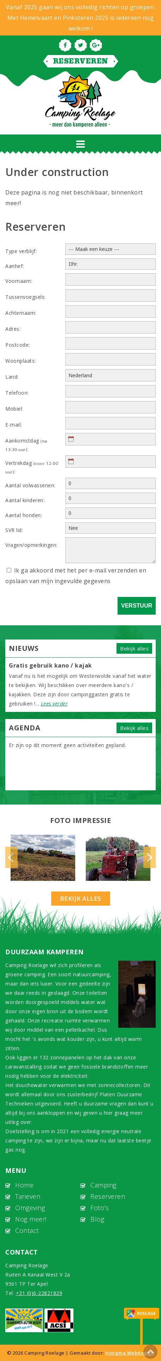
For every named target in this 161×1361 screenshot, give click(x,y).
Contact (27, 1230)
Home (24, 1185)
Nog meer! (31, 1219)
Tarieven (27, 1196)
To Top (150, 1352)
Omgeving (30, 1207)
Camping (103, 1185)
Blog (97, 1219)
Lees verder (54, 703)
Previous (11, 857)
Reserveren (80, 61)
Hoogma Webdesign (129, 1353)
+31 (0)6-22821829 (39, 1293)
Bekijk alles (134, 648)
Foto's (99, 1207)
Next (149, 857)
